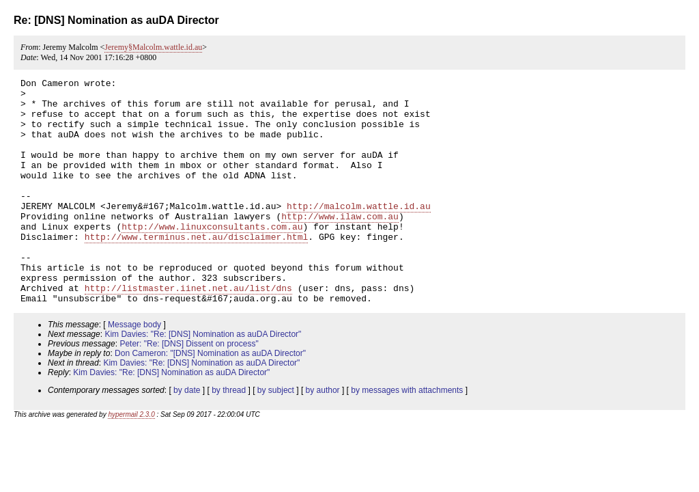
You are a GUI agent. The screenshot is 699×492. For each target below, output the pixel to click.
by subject (275, 435)
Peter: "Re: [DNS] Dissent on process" (188, 389)
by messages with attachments (407, 435)
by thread (229, 435)
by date (186, 435)
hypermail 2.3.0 (131, 459)
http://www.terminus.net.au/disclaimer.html (197, 269)
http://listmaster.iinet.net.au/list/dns (188, 331)
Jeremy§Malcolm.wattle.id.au (153, 47)
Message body (134, 369)
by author (323, 435)
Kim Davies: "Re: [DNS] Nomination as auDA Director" (202, 379)
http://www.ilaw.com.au (340, 244)
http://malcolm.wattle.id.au (359, 232)
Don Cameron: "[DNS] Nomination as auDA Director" (210, 398)
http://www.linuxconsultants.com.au (212, 257)
